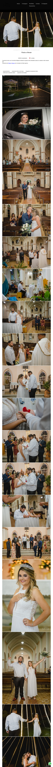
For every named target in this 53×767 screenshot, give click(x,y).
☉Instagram (24, 3)
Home (18, 3)
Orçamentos (32, 5)
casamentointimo (6, 71)
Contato (38, 3)
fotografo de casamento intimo (32, 71)
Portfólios (31, 3)
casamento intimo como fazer (18, 71)
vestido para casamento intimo (9, 72)
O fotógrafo (44, 3)
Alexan (13, 63)
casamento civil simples (22, 72)
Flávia (9, 63)
